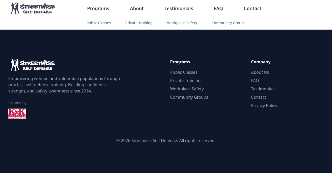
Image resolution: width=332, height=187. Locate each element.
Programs (98, 8)
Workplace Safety (182, 22)
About (137, 8)
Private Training (139, 22)
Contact (252, 8)
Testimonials (178, 8)
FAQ (218, 8)
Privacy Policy (264, 105)
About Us (260, 72)
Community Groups (228, 22)
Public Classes (99, 22)
